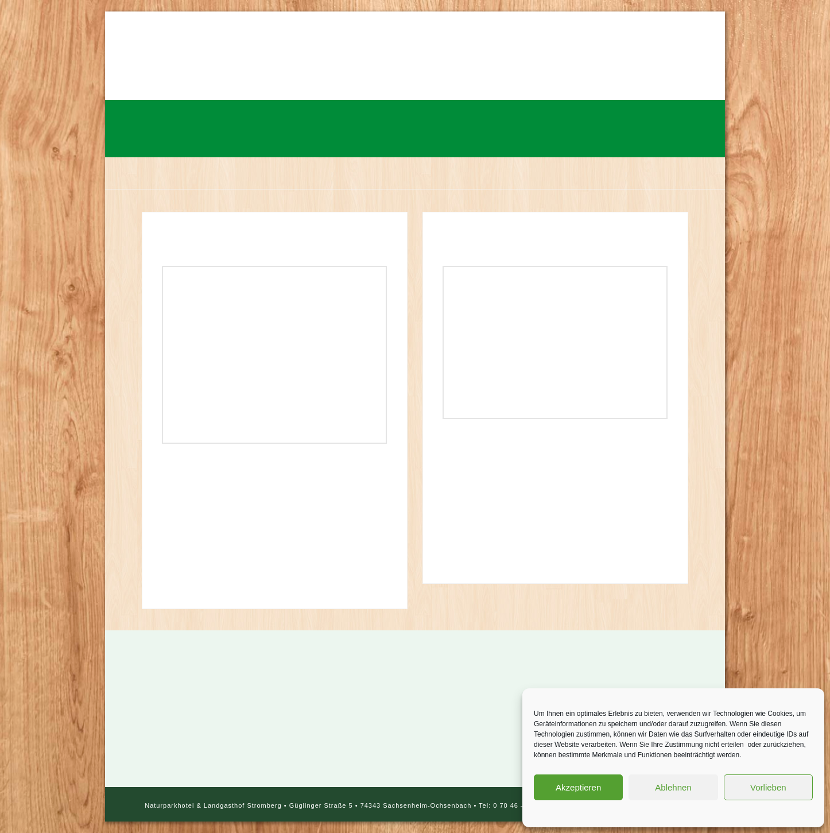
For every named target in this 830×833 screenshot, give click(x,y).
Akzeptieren (578, 787)
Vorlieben (768, 787)
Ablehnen (673, 787)
